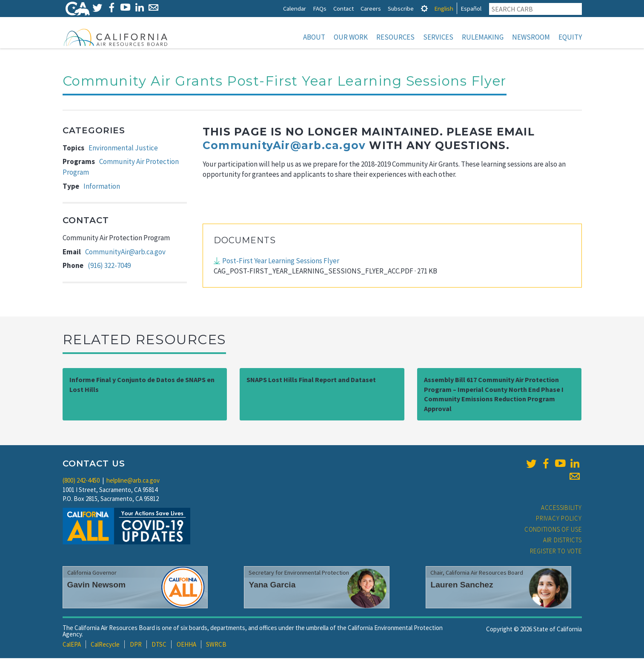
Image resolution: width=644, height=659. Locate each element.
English (443, 8)
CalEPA (72, 645)
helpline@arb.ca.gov (133, 481)
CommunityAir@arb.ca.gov (125, 252)
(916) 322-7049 (109, 266)
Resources (395, 37)
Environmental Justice (123, 148)
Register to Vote (556, 552)
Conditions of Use (553, 530)
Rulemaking (483, 37)
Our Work (351, 37)
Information (101, 187)
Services (438, 37)
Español (471, 8)
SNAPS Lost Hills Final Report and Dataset (311, 380)
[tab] (424, 8)
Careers (371, 8)
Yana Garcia (272, 585)
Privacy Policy (559, 519)
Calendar (294, 8)
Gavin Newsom (96, 585)
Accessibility (561, 508)
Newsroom (531, 37)
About (314, 37)
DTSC (159, 645)
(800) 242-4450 (81, 481)
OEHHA (186, 645)
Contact (343, 8)
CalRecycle (105, 645)
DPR (136, 645)
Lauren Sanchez (461, 585)
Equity (570, 37)
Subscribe (401, 8)
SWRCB (216, 645)
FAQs (319, 8)
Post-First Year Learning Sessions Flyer (280, 261)
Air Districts (562, 541)
